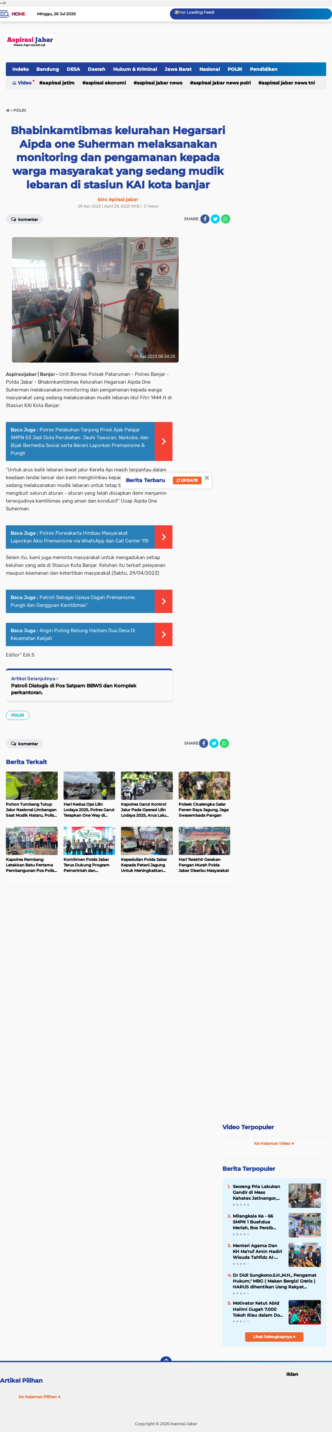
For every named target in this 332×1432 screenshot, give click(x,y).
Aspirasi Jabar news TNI (288, 83)
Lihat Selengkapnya (274, 1336)
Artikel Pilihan (21, 1380)
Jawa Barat (178, 69)
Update (187, 480)
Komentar (24, 219)
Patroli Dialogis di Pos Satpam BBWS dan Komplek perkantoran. (73, 689)
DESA (73, 69)
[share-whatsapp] (225, 219)
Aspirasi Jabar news (159, 83)
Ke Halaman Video (274, 1143)
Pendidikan (264, 69)
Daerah (96, 69)
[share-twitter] (215, 219)
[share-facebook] (204, 219)
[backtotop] (166, 1362)
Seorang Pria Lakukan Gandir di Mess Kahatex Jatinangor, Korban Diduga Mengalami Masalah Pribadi (256, 1192)
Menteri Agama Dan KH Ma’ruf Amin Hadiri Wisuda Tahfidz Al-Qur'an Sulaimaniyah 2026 (257, 1251)
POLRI (235, 69)
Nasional (209, 69)
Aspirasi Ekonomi (106, 83)
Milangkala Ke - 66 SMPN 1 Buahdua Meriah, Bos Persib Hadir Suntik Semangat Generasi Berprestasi (254, 1222)
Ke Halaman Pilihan (39, 1396)
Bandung (47, 69)
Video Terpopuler (248, 1127)
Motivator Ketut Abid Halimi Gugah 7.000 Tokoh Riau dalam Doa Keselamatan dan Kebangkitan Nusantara (257, 1309)
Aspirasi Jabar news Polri (222, 83)
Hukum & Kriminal (135, 69)
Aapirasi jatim (58, 83)
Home (18, 14)
